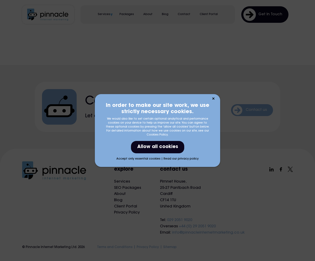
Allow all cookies (157, 147)
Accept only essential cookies (138, 158)
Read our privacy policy (181, 158)
